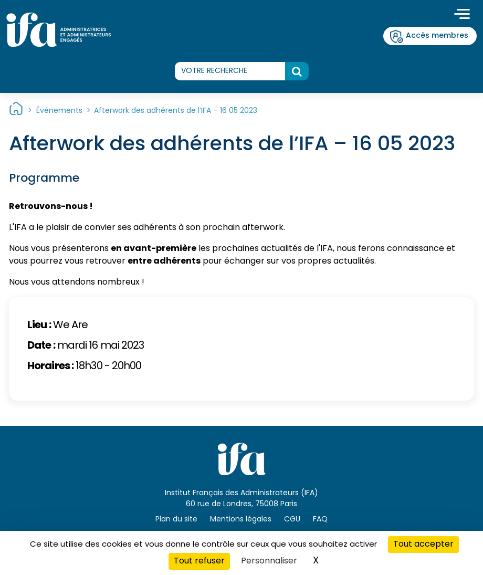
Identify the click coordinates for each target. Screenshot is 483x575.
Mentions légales (240, 520)
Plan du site (176, 520)
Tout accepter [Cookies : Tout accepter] (423, 544)
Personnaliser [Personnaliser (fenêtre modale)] (269, 561)
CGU (292, 520)
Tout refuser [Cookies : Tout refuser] (199, 561)
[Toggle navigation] (462, 15)
